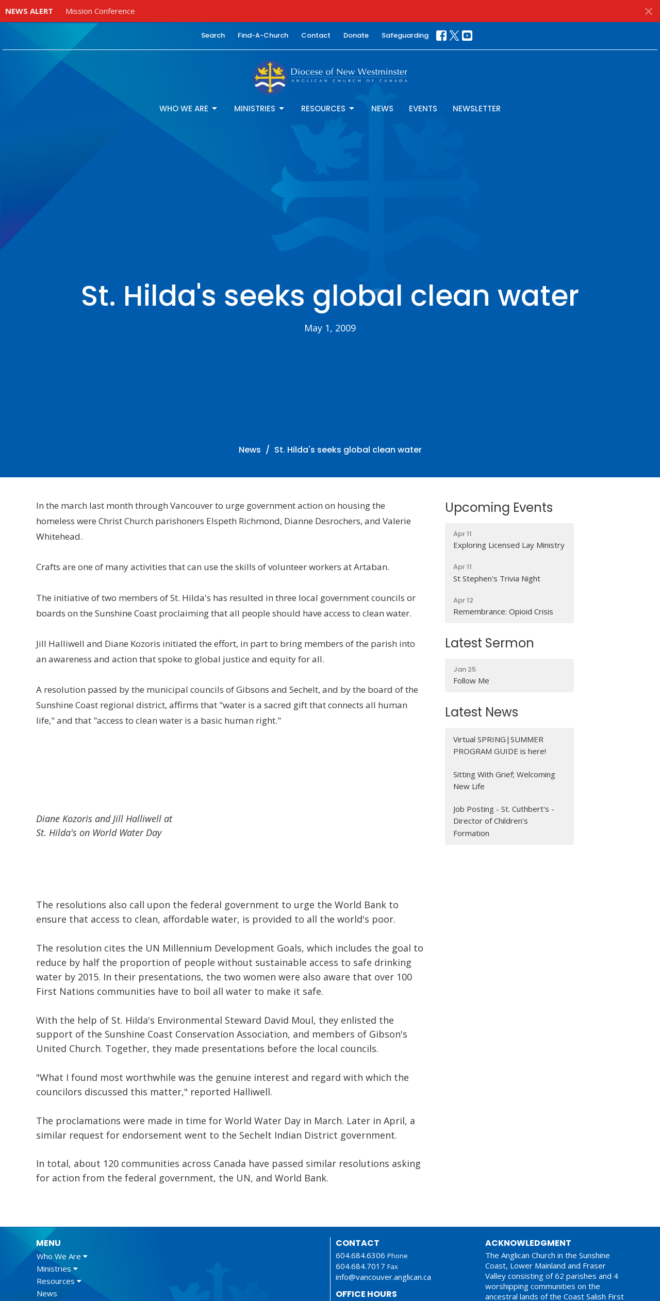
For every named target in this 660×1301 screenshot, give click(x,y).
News (382, 108)
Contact (316, 35)
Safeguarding (405, 35)
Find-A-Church (263, 35)
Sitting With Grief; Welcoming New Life (504, 780)
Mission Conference (100, 11)
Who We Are (189, 108)
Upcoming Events (499, 507)
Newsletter (477, 108)
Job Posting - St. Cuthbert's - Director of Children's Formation (503, 821)
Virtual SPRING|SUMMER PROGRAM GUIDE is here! (499, 745)
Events (423, 108)
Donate (356, 35)
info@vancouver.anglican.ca (383, 1277)
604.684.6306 (360, 1255)
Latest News (481, 712)
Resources (328, 108)
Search (213, 35)
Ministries (260, 108)
